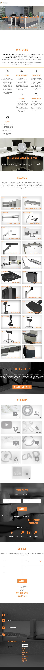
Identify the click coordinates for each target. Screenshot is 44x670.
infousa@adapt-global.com (33, 521)
